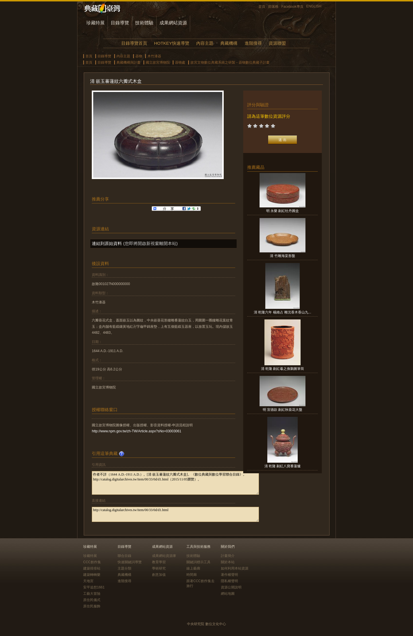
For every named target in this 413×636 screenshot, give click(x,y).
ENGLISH (314, 6)
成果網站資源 (173, 22)
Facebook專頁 (292, 7)
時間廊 (191, 575)
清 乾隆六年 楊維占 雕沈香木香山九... (282, 312)
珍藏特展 (95, 22)
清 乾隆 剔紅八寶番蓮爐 (282, 466)
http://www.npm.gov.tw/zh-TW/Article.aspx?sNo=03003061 (136, 431)
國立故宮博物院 (158, 62)
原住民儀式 (91, 600)
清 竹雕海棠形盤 (282, 256)
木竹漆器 (154, 56)
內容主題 (204, 43)
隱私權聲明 (229, 581)
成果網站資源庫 (164, 556)
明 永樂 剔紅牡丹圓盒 (282, 211)
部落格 (273, 7)
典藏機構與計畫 (128, 62)
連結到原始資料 (107, 243)
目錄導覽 (120, 22)
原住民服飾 (91, 606)
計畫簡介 (228, 556)
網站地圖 (228, 594)
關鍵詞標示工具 (198, 562)
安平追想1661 (94, 587)
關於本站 (228, 562)
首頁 (261, 7)
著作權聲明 (229, 575)
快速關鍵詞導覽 (130, 562)
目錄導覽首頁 (134, 43)
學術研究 (159, 568)
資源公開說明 (231, 587)
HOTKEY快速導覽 (171, 43)
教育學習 (159, 562)
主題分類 (124, 568)
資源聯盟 (277, 43)
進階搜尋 (253, 43)
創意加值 (159, 575)
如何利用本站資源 (234, 568)
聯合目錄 (124, 556)
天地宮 (88, 581)
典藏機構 (228, 43)
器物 (138, 56)
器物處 (180, 62)
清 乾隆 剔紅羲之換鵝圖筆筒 (282, 369)
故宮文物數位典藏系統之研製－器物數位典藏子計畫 (230, 62)
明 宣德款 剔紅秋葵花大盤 (283, 410)
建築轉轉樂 (91, 575)
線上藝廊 (193, 568)
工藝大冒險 (91, 594)
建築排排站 (91, 568)
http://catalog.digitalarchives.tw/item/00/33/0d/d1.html (175, 514)
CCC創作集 (92, 562)
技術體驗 (144, 22)
